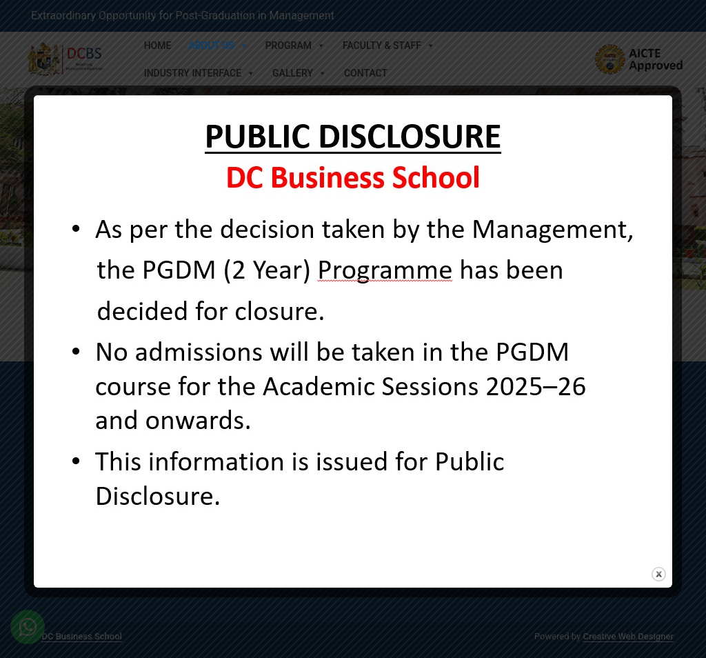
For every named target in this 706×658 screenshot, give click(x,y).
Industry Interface (199, 73)
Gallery (299, 73)
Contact (365, 73)
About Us (218, 45)
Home (158, 45)
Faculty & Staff (389, 45)
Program (295, 45)
